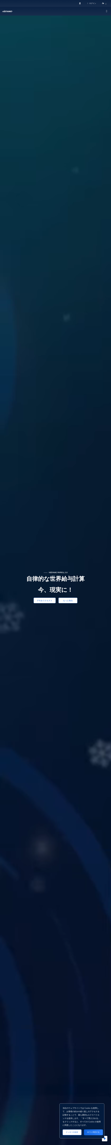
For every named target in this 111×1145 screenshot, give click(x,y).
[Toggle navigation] (106, 11)
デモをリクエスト (44, 601)
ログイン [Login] (91, 3)
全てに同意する (93, 1132)
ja (103, 3)
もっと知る (68, 601)
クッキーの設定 (72, 1132)
